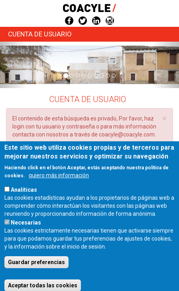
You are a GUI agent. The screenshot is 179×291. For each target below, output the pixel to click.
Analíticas (24, 199)
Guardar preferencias (36, 272)
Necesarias (26, 232)
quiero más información (59, 185)
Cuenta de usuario (40, 34)
